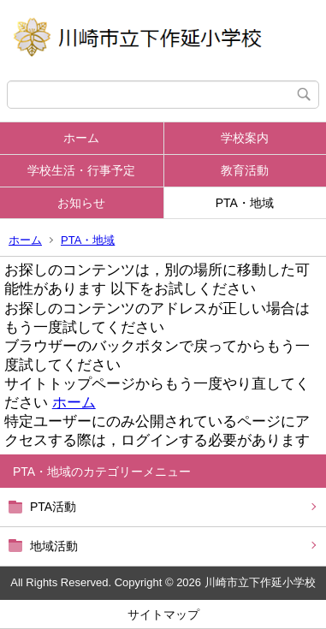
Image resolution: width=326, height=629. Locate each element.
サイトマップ (163, 614)
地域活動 (54, 546)
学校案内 (245, 138)
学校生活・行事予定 (81, 170)
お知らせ (81, 203)
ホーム (81, 138)
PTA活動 (53, 506)
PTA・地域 (245, 203)
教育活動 (245, 170)
